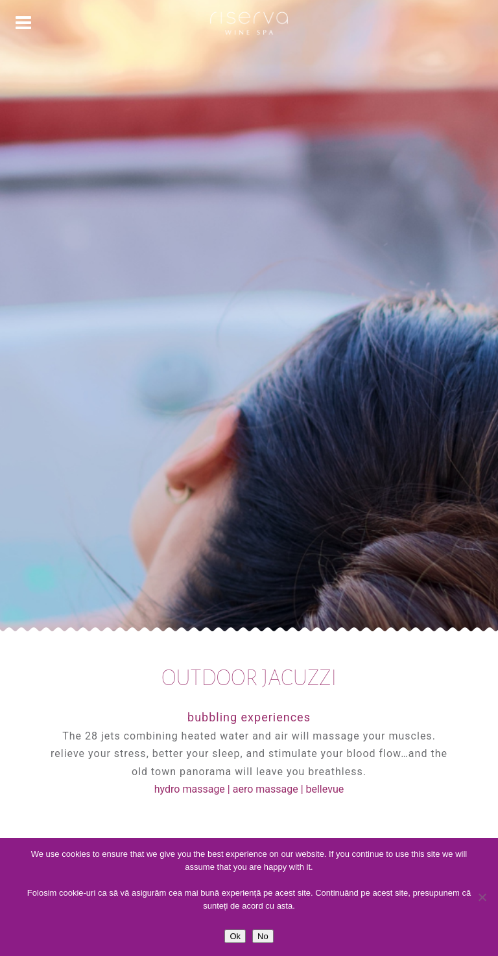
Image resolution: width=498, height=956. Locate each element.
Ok (235, 936)
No (262, 936)
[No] (481, 897)
